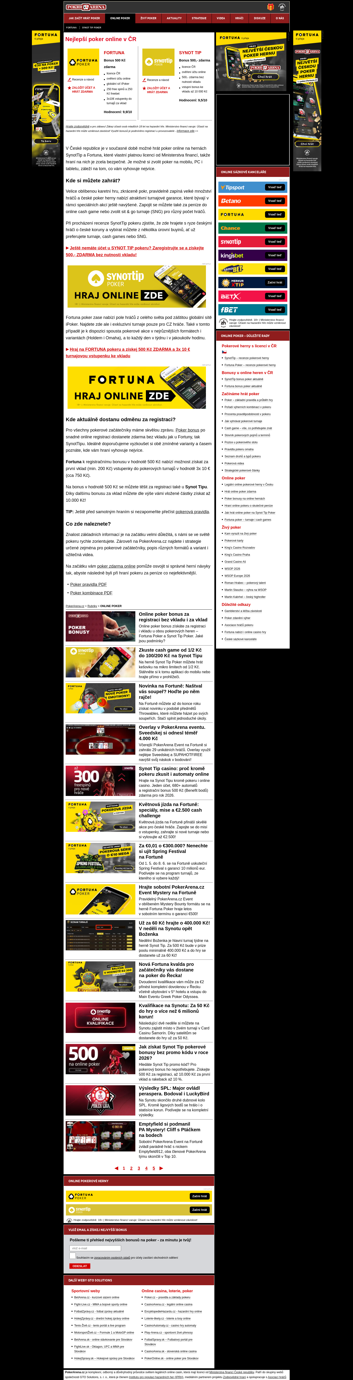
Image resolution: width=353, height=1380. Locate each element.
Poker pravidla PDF (88, 584)
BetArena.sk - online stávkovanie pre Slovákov (103, 1290)
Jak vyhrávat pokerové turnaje (243, 476)
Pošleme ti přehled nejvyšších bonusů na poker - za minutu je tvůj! (130, 1191)
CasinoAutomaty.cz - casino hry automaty (170, 1276)
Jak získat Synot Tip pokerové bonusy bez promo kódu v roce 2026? (173, 1052)
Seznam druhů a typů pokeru (243, 511)
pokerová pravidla (192, 511)
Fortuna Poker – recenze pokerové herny (250, 420)
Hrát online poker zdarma (240, 546)
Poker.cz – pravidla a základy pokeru (167, 1248)
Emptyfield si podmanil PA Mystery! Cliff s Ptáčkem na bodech (169, 1129)
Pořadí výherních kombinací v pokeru (248, 462)
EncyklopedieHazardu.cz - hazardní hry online (173, 1262)
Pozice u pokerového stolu (241, 497)
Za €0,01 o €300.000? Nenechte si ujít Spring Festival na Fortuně (173, 851)
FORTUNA (114, 52)
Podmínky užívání (132, 1372)
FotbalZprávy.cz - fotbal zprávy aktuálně (99, 1262)
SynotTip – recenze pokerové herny (247, 413)
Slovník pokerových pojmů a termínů (247, 490)
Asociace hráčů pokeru (239, 680)
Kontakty (81, 1372)
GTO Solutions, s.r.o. (248, 1372)
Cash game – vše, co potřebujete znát (248, 483)
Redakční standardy (103, 1372)
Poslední (161, 1168)
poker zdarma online (116, 566)
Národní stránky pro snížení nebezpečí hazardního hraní (232, 1362)
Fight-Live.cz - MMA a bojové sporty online (100, 1255)
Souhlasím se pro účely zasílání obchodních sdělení (127, 1209)
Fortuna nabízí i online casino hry (245, 687)
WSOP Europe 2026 (237, 630)
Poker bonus (187, 430)
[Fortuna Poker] (251, 145)
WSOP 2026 (232, 623)
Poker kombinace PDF (91, 593)
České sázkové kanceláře (241, 694)
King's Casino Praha (237, 609)
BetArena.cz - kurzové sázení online (96, 1248)
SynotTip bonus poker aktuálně (244, 434)
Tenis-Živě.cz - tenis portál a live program (100, 1276)
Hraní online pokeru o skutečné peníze (249, 560)
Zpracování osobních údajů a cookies (171, 1372)
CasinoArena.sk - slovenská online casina (170, 1302)
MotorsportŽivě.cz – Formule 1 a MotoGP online (104, 1283)
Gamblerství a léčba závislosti (243, 666)
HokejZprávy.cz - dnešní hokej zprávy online (101, 1269)
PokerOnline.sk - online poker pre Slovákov (171, 1309)
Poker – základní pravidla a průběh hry (249, 455)
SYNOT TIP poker (91, 27)
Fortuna (71, 27)
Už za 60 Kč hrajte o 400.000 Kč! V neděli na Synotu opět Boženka (174, 928)
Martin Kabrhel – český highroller (245, 652)
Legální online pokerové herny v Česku (249, 539)
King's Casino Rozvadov (240, 602)
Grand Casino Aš (235, 616)
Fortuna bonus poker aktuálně (243, 441)
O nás (67, 1372)
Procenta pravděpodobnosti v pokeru (248, 469)
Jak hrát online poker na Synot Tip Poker (250, 567)
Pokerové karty (234, 595)
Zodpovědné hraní (234, 1328)
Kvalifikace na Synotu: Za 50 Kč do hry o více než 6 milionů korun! (174, 1011)
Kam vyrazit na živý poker (241, 588)
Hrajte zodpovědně (78, 126)
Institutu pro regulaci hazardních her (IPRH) (156, 1328)
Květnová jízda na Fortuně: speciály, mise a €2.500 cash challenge (170, 810)
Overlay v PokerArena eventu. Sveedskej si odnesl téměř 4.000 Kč (172, 733)
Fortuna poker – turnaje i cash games (248, 574)
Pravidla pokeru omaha (239, 504)
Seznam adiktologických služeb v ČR (154, 1362)
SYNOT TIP (190, 52)
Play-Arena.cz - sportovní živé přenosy (168, 1283)
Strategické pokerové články (242, 525)
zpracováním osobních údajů (112, 1209)
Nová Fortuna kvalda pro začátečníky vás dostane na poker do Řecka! (166, 970)
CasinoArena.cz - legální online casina (168, 1255)
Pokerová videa (234, 518)
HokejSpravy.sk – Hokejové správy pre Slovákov (104, 1309)
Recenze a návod (83, 79)
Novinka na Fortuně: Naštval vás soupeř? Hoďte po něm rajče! (170, 691)
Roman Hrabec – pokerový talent (245, 637)
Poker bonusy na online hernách (245, 553)
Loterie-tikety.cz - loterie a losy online (167, 1269)
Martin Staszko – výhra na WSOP (246, 644)
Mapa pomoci (186, 1362)
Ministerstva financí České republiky (231, 1323)
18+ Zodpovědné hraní (213, 1372)
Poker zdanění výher (238, 673)
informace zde (185, 131)
